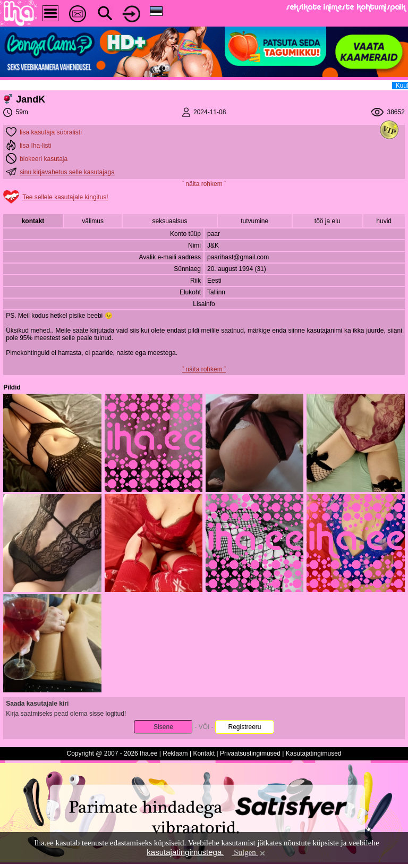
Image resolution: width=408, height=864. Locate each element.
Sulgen (249, 852)
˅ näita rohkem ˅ (204, 184)
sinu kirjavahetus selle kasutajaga (67, 172)
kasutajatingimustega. (185, 852)
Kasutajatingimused (314, 753)
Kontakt (204, 753)
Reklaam (175, 753)
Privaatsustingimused (250, 753)
